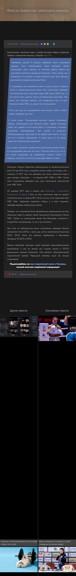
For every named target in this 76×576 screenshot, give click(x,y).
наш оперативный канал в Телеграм (47, 263)
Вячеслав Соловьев (29, 43)
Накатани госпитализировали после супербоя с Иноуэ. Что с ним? (19, 542)
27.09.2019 (13, 43)
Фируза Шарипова (28, 274)
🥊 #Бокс (12, 274)
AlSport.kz (47, 55)
